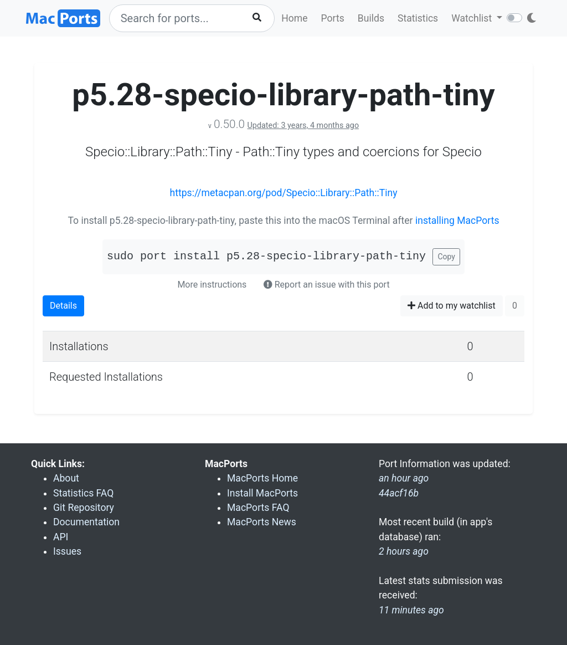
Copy (446, 256)
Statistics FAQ (83, 493)
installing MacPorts (457, 220)
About (66, 478)
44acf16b (399, 493)
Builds (371, 18)
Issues (67, 551)
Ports (332, 18)
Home (294, 18)
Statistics (418, 18)
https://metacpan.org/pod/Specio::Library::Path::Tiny (283, 192)
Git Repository (83, 507)
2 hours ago (404, 551)
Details (63, 305)
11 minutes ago (411, 610)
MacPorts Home (262, 478)
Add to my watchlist (452, 305)
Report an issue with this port (327, 284)
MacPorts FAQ (258, 507)
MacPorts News (261, 522)
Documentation (86, 522)
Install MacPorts (262, 493)
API (60, 536)
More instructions (211, 284)
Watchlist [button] (472, 18)
